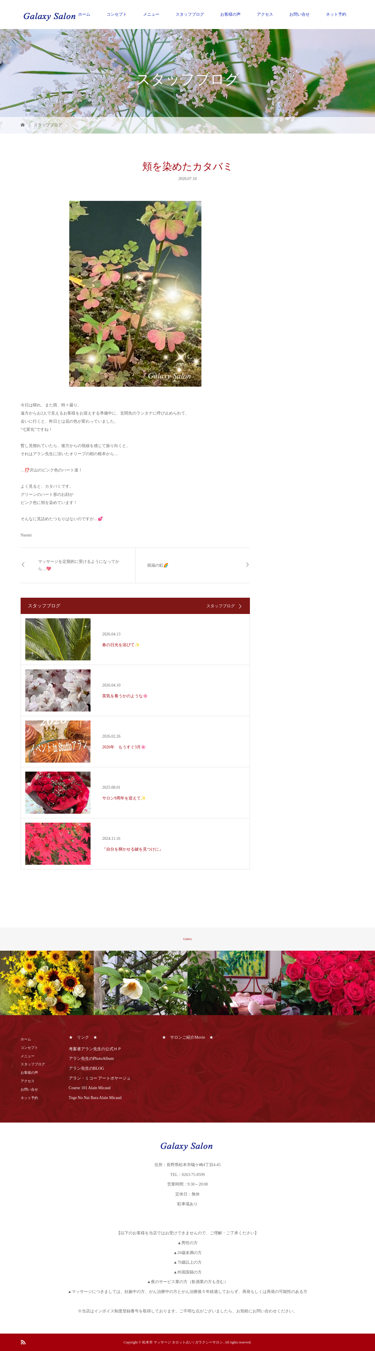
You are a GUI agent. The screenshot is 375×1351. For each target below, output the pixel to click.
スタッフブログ (190, 14)
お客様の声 (230, 14)
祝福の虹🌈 (157, 565)
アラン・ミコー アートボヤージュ (100, 1078)
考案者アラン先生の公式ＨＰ (95, 1049)
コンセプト (117, 14)
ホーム (84, 14)
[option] (47, 983)
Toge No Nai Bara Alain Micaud (95, 1098)
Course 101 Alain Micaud (90, 1088)
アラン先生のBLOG (86, 1068)
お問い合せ (299, 14)
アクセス (265, 14)
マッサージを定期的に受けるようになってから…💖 (78, 565)
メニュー (151, 14)
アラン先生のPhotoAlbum (91, 1058)
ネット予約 (336, 14)
